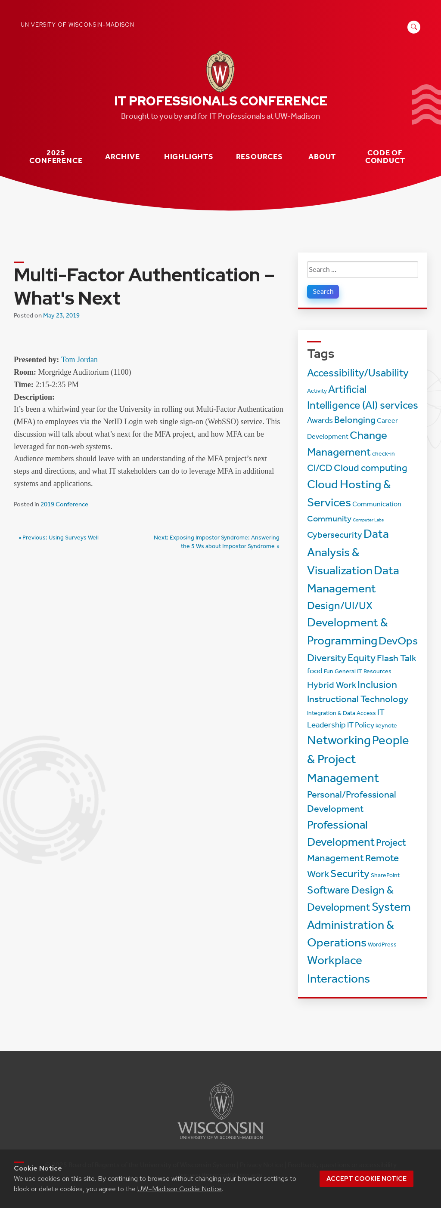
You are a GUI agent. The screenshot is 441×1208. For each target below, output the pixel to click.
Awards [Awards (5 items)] (320, 420)
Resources (259, 156)
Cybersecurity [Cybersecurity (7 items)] (334, 534)
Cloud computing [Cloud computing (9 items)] (370, 468)
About (322, 156)
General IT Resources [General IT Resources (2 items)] (363, 671)
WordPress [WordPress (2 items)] (382, 944)
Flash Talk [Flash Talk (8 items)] (396, 658)
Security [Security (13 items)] (350, 873)
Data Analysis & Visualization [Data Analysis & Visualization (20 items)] (348, 552)
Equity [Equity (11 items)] (362, 658)
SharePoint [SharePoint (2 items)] (385, 875)
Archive (122, 156)
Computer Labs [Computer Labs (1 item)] (368, 520)
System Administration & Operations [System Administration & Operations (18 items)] (359, 924)
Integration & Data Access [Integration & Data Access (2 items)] (341, 713)
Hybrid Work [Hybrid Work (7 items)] (331, 684)
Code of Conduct (385, 156)
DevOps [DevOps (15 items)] (398, 640)
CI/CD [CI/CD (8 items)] (319, 468)
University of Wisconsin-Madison (77, 24)
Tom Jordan (79, 359)
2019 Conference (64, 504)
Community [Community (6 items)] (329, 518)
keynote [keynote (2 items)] (386, 725)
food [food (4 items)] (315, 670)
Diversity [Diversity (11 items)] (326, 658)
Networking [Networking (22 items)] (339, 740)
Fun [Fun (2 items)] (328, 671)
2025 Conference (55, 156)
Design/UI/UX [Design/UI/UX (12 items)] (340, 605)
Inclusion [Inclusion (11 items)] (377, 684)
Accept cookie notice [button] (366, 1178)
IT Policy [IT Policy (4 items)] (360, 725)
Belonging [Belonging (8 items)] (355, 419)
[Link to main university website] (220, 1141)
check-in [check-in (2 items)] (383, 453)
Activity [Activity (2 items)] (317, 390)
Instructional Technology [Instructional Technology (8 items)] (357, 699)
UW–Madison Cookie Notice (179, 1188)
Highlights (189, 156)
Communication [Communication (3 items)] (376, 504)
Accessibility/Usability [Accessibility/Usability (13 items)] (358, 372)
